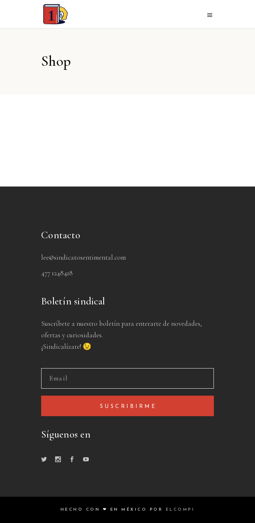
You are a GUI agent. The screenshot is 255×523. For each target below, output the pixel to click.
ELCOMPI (180, 509)
